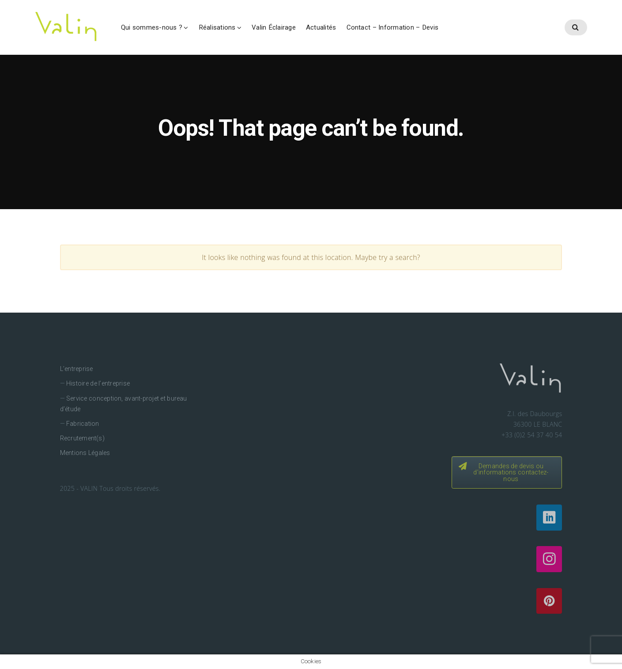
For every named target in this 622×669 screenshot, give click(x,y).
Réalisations (217, 27)
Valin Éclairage (274, 27)
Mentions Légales (85, 452)
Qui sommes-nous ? (151, 27)
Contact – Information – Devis (393, 27)
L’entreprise (76, 368)
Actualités (321, 27)
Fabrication (82, 423)
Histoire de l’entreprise (98, 383)
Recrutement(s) (82, 438)
